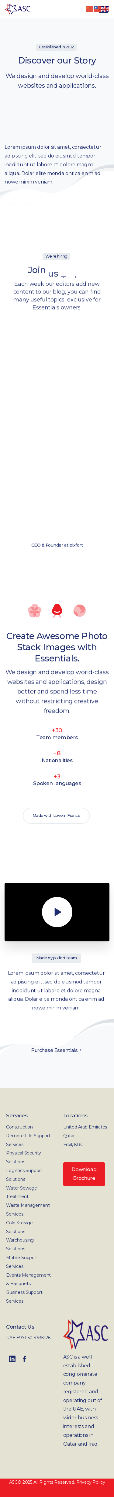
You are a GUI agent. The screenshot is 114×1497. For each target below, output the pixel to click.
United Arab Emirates (85, 1127)
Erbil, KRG (73, 1144)
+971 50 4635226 (33, 1337)
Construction (19, 1127)
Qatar (69, 1135)
